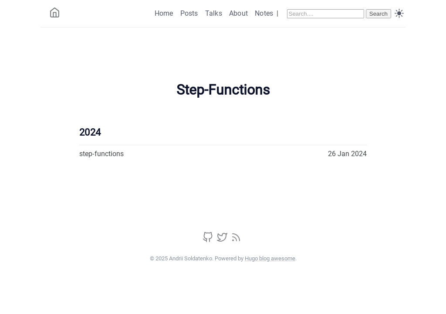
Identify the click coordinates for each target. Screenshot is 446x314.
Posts (189, 13)
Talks (213, 13)
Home (164, 13)
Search (378, 13)
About (238, 13)
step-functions (101, 154)
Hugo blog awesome (270, 258)
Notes (264, 13)
